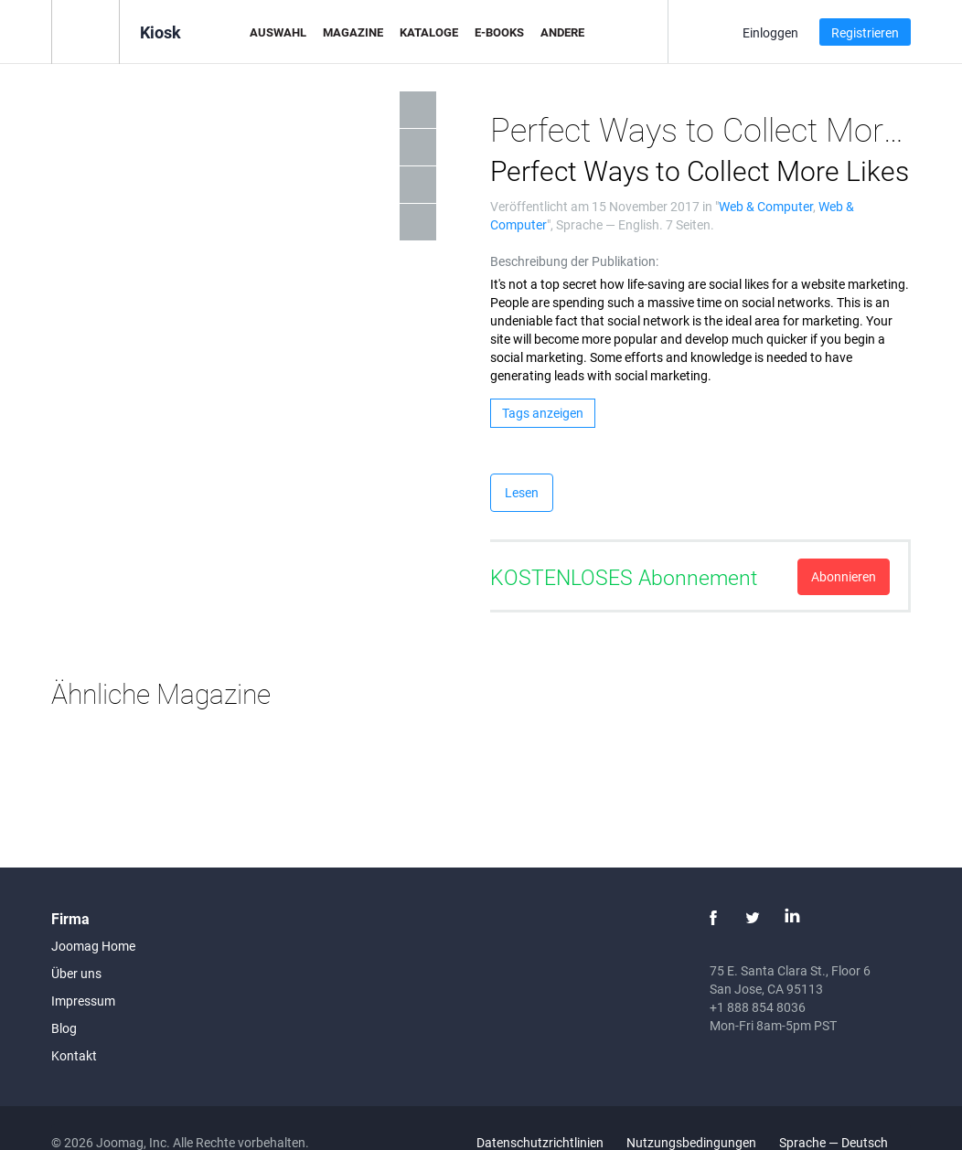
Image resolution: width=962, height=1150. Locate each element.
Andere (562, 32)
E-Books (499, 32)
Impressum (83, 1000)
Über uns (76, 973)
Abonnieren (843, 576)
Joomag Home (93, 945)
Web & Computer (766, 206)
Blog (64, 1028)
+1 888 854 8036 (758, 1007)
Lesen (522, 492)
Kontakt (74, 1055)
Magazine (353, 32)
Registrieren (865, 32)
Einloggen (770, 32)
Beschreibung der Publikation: (574, 261)
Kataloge (429, 32)
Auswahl (278, 32)
